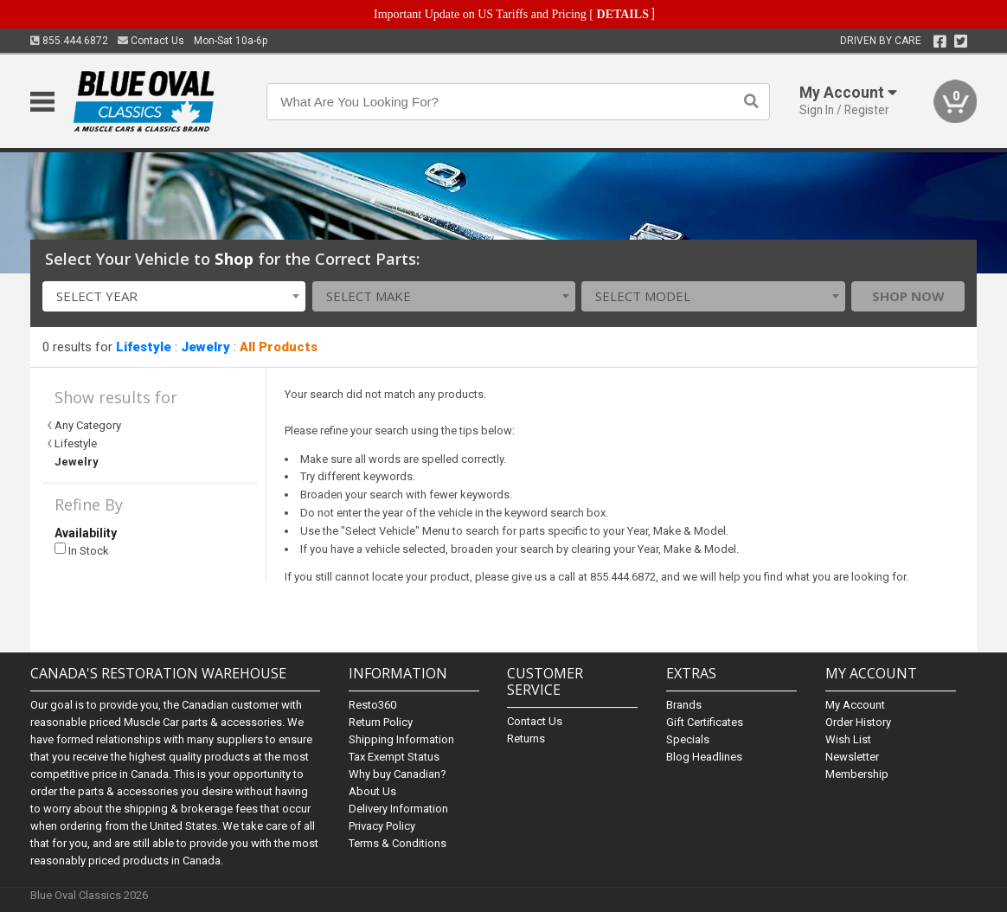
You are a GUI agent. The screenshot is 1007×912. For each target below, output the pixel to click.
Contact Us (151, 41)
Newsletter (852, 756)
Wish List (848, 739)
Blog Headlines (704, 756)
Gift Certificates (704, 722)
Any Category (88, 425)
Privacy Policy (382, 825)
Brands (684, 704)
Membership (856, 773)
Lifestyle (143, 347)
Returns (526, 738)
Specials (687, 739)
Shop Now (908, 296)
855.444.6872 (69, 41)
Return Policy (381, 722)
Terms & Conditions (397, 843)
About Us (372, 791)
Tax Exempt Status (394, 756)
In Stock (82, 550)
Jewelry (205, 347)
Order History (858, 722)
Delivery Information (398, 808)
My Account (855, 704)
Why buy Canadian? (397, 773)
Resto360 (372, 704)
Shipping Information (401, 739)
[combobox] (173, 296)
